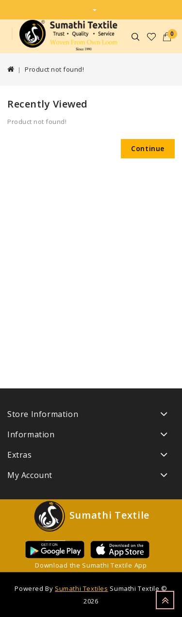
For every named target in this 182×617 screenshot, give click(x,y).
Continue (148, 148)
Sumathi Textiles (81, 588)
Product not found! (54, 69)
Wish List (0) (152, 36)
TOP (165, 600)
